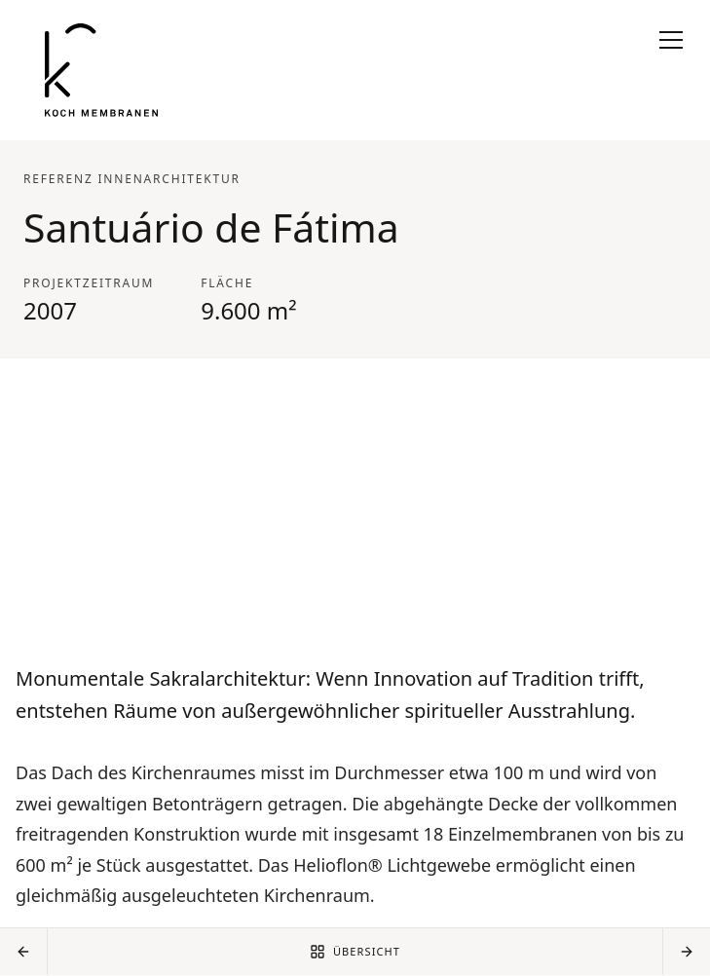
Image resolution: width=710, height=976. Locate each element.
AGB (50, 950)
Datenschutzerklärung (322, 950)
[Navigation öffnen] (671, 39)
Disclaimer (202, 950)
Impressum (116, 950)
